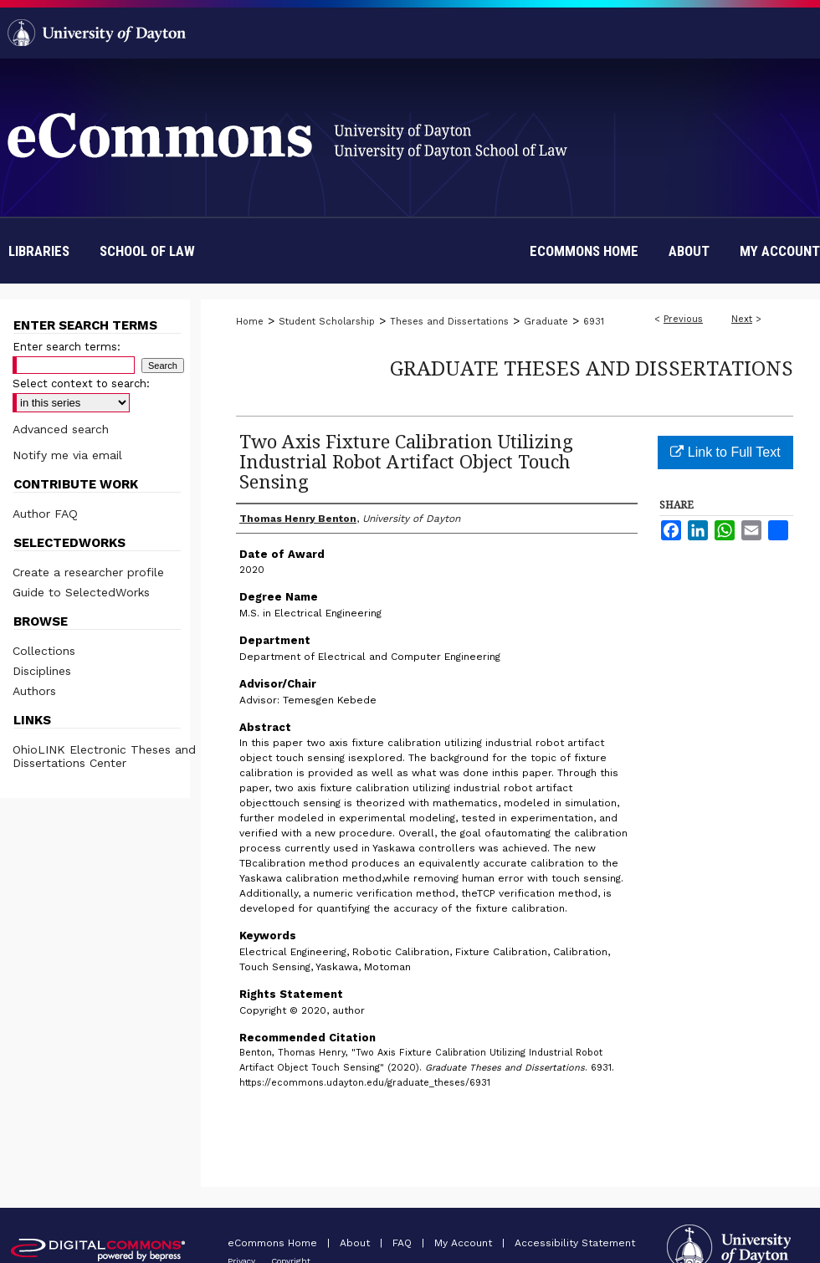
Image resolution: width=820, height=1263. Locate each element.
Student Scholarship (327, 321)
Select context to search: (81, 383)
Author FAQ (45, 513)
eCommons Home (274, 1243)
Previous (683, 319)
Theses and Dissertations (449, 321)
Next (741, 319)
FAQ (403, 1243)
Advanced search (61, 429)
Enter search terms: (66, 346)
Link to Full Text (725, 452)
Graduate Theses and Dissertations (591, 367)
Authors (34, 691)
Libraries (38, 251)
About (356, 1243)
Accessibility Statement (575, 1243)
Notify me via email (67, 455)
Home (250, 321)
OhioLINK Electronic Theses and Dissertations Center (104, 756)
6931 (593, 321)
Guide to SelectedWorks (81, 592)
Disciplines (42, 671)
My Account (464, 1243)
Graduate (546, 321)
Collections (44, 650)
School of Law (147, 251)
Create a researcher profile (88, 572)
